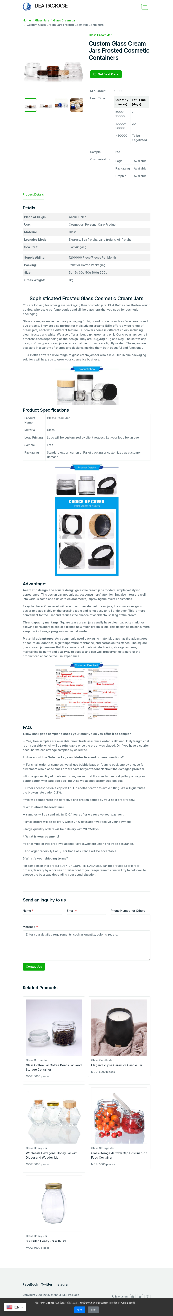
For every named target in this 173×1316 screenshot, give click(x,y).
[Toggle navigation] (144, 7)
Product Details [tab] (33, 194)
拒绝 (93, 1309)
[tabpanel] (86, 543)
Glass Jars (42, 20)
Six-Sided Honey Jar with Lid (46, 1241)
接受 (79, 1309)
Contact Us (34, 966)
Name (28, 910)
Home (27, 20)
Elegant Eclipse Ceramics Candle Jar (116, 1065)
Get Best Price (106, 74)
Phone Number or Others (128, 910)
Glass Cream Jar (64, 20)
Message (30, 927)
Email (72, 910)
